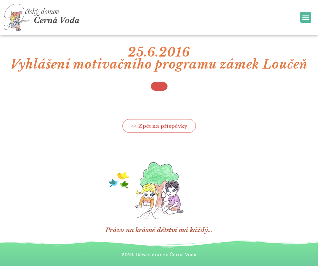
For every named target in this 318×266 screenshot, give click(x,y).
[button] (305, 17)
